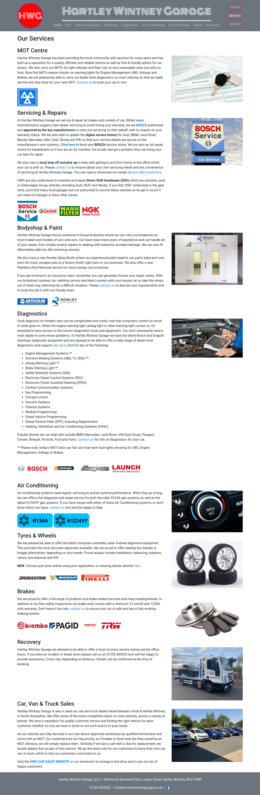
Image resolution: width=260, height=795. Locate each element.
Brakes (198, 25)
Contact (234, 24)
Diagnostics (129, 25)
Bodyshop (111, 25)
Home (234, 7)
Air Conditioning (153, 25)
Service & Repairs (88, 25)
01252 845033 (99, 788)
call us (62, 345)
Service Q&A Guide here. (144, 172)
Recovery (213, 25)
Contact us (84, 82)
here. (137, 566)
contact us (63, 167)
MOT (68, 25)
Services (235, 15)
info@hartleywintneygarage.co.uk (138, 788)
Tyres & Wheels (179, 25)
